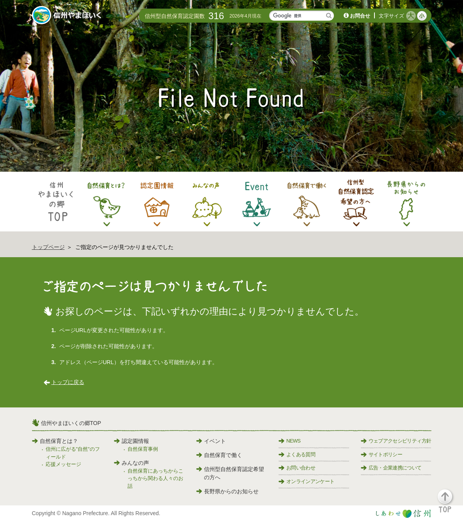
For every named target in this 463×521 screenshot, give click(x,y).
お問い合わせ (297, 468)
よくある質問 (297, 454)
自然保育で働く (219, 455)
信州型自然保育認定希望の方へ (230, 473)
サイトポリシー (381, 454)
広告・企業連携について (391, 468)
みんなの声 (131, 463)
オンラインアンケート (307, 481)
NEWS (289, 441)
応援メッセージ (63, 464)
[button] (449, 504)
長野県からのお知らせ (227, 491)
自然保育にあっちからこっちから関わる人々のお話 (155, 478)
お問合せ (360, 16)
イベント (211, 441)
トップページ (48, 247)
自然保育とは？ (55, 441)
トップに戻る (67, 382)
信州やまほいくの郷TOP (71, 423)
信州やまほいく (68, 16)
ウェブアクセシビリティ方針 (396, 441)
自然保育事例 (143, 449)
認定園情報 (131, 441)
